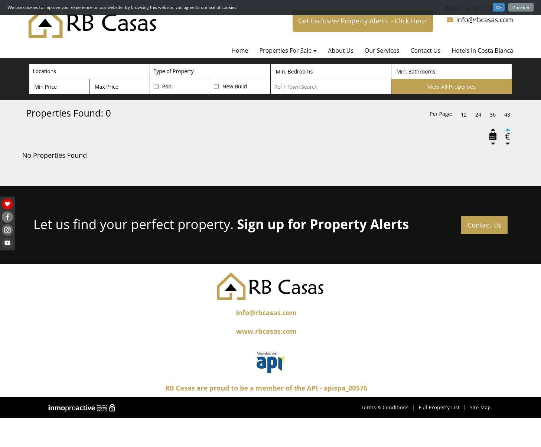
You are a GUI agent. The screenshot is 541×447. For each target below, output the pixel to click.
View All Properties (451, 86)
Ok (499, 7)
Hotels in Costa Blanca (482, 50)
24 (478, 114)
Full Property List (439, 407)
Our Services (382, 50)
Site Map (480, 407)
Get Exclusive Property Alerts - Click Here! (363, 20)
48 (507, 114)
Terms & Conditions (384, 407)
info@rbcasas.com (479, 19)
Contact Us (425, 50)
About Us (340, 50)
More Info (521, 7)
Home (239, 50)
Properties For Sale (288, 50)
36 (493, 114)
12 (464, 114)
